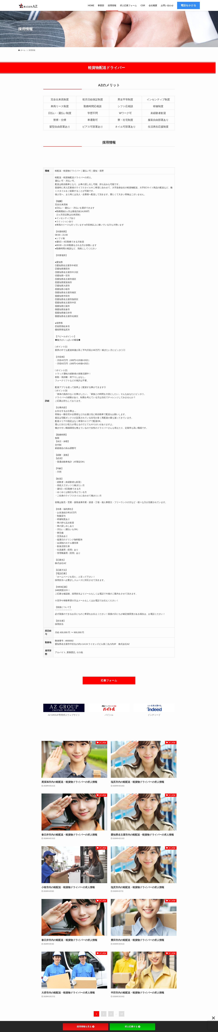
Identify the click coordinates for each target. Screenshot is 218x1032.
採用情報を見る (85, 1026)
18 (122, 1014)
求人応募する (132, 1026)
